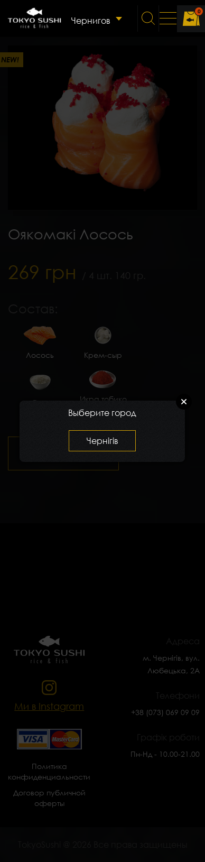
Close (184, 402)
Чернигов (90, 20)
